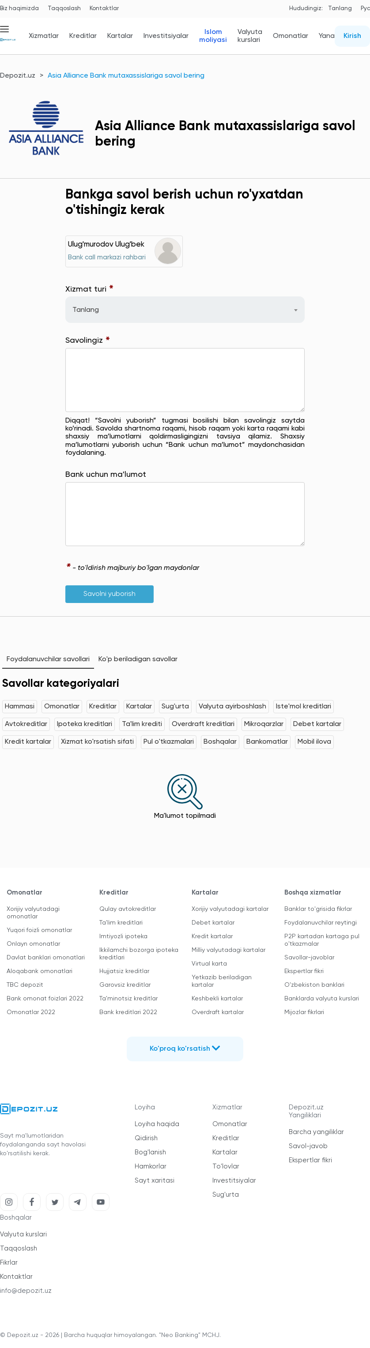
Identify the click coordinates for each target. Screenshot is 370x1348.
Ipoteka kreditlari (84, 724)
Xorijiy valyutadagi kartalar (230, 909)
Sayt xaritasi (154, 1180)
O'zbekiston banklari (314, 985)
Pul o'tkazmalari (168, 741)
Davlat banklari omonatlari (46, 958)
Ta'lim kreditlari (121, 923)
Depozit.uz (17, 75)
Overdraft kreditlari (203, 724)
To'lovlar (225, 1166)
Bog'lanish (150, 1152)
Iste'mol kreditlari (303, 706)
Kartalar (120, 36)
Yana (327, 36)
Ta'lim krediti (142, 724)
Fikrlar (9, 1262)
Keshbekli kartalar (217, 999)
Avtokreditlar (26, 724)
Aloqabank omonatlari (39, 971)
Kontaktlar (104, 8)
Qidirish (146, 1138)
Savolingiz (87, 340)
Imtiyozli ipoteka (123, 936)
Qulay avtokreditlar (127, 909)
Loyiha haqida (157, 1124)
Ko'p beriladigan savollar (137, 659)
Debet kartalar (317, 724)
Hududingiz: (306, 8)
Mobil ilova (314, 741)
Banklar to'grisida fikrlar (318, 909)
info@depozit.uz (26, 1291)
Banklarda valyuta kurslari (321, 999)
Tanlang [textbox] (85, 310)
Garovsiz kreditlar (125, 985)
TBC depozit (25, 985)
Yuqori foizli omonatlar (39, 930)
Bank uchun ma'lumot (105, 475)
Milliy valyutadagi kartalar (228, 950)
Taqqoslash (64, 8)
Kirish (352, 36)
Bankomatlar (267, 741)
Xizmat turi (89, 289)
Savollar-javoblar (309, 958)
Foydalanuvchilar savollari (48, 659)
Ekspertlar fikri (304, 971)
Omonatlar (290, 36)
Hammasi (19, 706)
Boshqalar (220, 741)
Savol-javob (308, 1146)
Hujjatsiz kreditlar (124, 971)
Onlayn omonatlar (33, 944)
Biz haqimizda (19, 8)
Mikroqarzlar (263, 724)
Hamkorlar (150, 1166)
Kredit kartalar (28, 741)
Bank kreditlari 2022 (128, 1012)
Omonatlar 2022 (31, 1012)
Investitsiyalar (166, 36)
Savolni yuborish (109, 594)
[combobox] (185, 309)
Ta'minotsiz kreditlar (128, 999)
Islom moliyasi (213, 36)
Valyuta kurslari (250, 36)
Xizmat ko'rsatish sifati (97, 741)
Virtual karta (209, 964)
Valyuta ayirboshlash (232, 706)
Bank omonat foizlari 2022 (45, 999)
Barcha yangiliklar (316, 1132)
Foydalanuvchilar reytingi (320, 923)
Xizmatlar (44, 36)
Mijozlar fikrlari (304, 1012)
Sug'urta (175, 706)
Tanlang (340, 8)
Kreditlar (83, 36)
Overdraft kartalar (218, 1012)
